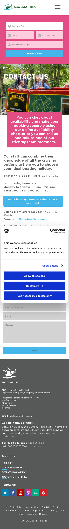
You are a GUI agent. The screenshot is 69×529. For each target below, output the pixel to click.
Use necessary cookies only (34, 295)
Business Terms (13, 510)
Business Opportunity (35, 510)
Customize (34, 285)
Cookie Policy (16, 507)
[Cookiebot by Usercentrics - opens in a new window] (50, 231)
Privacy (53, 510)
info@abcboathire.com (30, 219)
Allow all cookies (34, 275)
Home (6, 67)
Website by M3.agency (38, 514)
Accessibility (32, 507)
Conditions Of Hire (51, 507)
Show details (50, 265)
